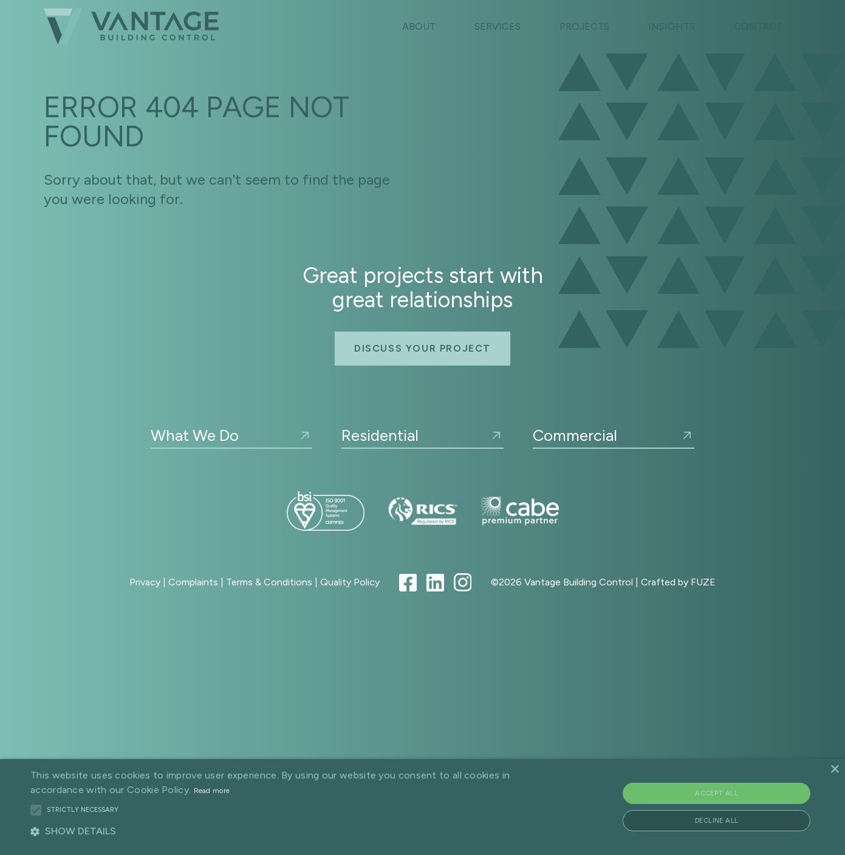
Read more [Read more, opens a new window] (212, 790)
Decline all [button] (716, 821)
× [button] (834, 769)
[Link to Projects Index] (584, 26)
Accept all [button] (716, 793)
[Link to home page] (131, 26)
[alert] (422, 807)
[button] (36, 810)
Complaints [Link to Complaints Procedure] (193, 582)
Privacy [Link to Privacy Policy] (144, 582)
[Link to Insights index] (671, 26)
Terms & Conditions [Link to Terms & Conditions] (269, 582)
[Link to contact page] (758, 26)
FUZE (703, 582)
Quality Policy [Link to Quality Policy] (350, 582)
